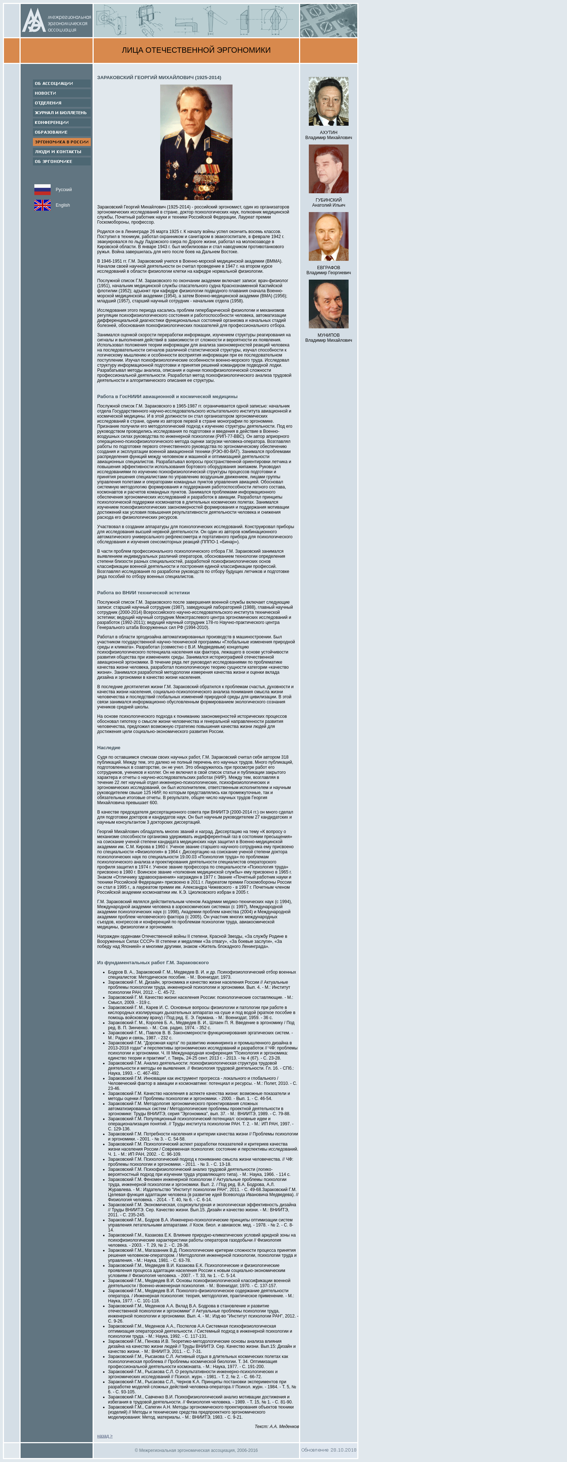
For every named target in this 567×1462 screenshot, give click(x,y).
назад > (105, 1436)
